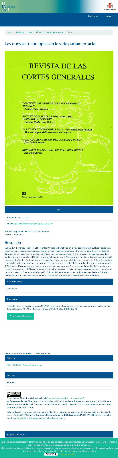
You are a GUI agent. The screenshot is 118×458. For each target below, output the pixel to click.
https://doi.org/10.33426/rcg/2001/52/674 (32, 223)
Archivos (20, 32)
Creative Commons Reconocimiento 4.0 (65, 398)
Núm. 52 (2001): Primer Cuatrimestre (45, 32)
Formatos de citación (20, 316)
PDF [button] (59, 209)
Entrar (107, 16)
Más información (67, 454)
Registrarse (91, 16)
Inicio (9, 32)
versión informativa (29, 418)
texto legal (47, 418)
